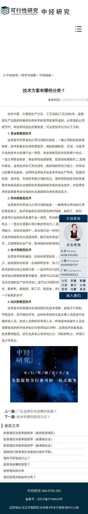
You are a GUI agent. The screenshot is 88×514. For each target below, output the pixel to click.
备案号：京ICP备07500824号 (44, 499)
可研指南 (45, 75)
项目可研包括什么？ (16, 458)
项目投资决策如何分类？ (19, 477)
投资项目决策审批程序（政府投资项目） (30, 433)
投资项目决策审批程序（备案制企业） (28, 439)
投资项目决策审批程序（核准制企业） (28, 445)
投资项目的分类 (13, 470)
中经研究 (12, 75)
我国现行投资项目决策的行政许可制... (28, 451)
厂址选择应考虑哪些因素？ (36, 411)
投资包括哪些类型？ (16, 464)
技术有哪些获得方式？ (33, 417)
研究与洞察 (28, 75)
